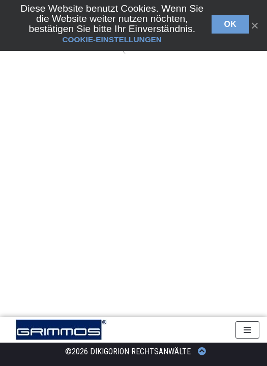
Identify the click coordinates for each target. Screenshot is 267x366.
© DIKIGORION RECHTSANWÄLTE (138, 351)
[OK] (254, 25)
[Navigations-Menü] (247, 330)
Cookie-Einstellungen (112, 39)
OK (230, 24)
